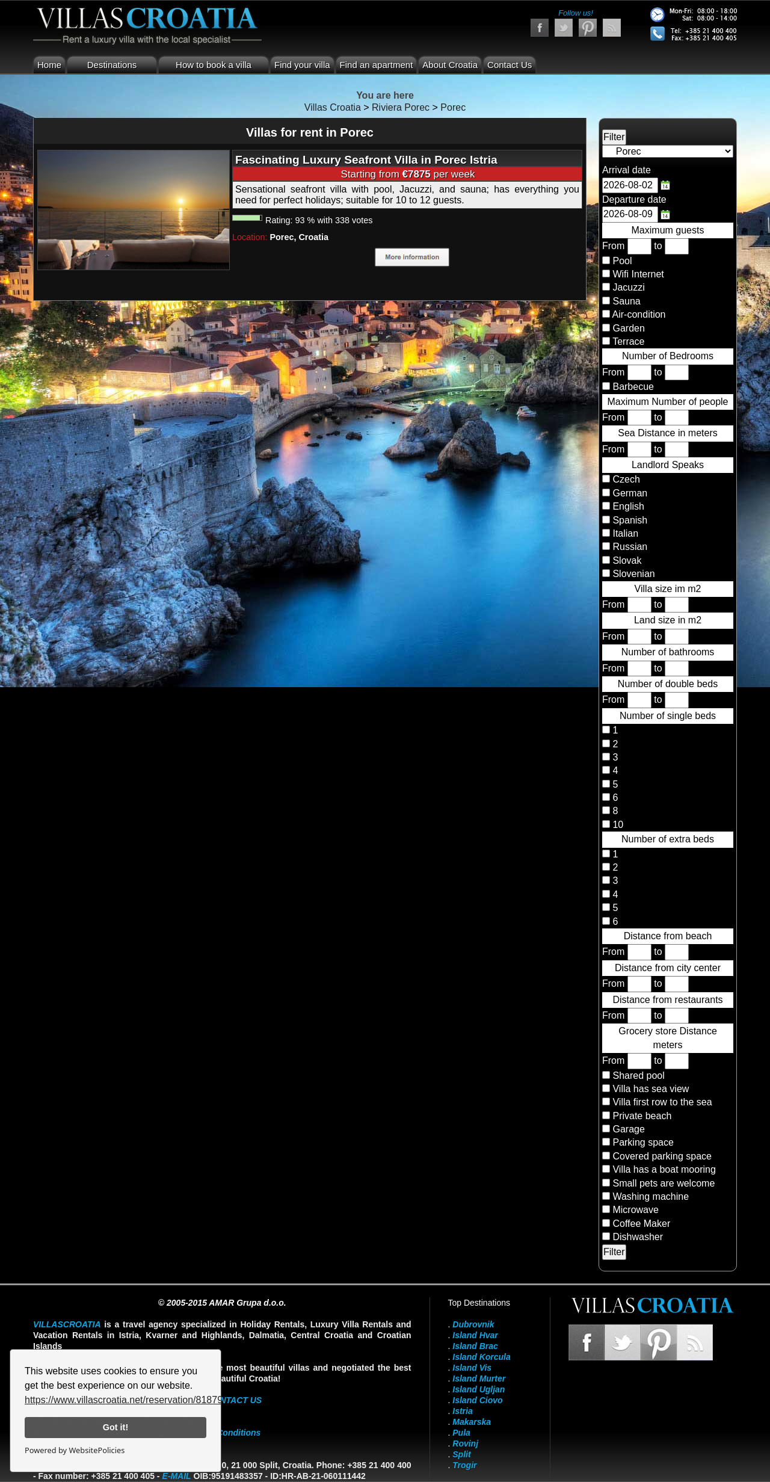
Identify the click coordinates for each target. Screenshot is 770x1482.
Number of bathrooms (668, 652)
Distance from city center (668, 968)
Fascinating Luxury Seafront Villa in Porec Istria (366, 159)
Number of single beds (668, 716)
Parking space (642, 1142)
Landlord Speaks (668, 465)
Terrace (628, 341)
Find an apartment (376, 65)
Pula (461, 1432)
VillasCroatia (67, 1324)
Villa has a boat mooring (663, 1169)
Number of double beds (668, 684)
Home (49, 65)
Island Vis (471, 1367)
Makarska (471, 1422)
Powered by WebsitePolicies (75, 1450)
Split (461, 1454)
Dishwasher (637, 1237)
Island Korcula (481, 1357)
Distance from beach (668, 936)
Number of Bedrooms (667, 356)
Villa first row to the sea (662, 1102)
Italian (624, 533)
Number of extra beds (667, 839)
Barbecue (633, 386)
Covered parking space (662, 1156)
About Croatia (450, 65)
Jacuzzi (628, 287)
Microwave (635, 1210)
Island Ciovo (477, 1400)
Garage (628, 1129)
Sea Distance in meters (667, 433)
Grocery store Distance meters (667, 1037)
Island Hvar (474, 1335)
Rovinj (465, 1443)
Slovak (625, 560)
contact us (234, 1400)
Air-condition (639, 314)
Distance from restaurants (667, 1000)
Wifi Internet (638, 274)
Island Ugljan (478, 1389)
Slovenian (632, 574)
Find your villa (302, 65)
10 (616, 825)
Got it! (115, 1427)
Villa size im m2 (668, 589)
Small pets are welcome (663, 1183)
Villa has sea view (650, 1089)
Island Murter (478, 1378)
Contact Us (509, 65)
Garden (628, 328)
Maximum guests (668, 230)
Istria (462, 1411)
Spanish (628, 520)
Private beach (641, 1116)
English (627, 506)
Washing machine (650, 1196)
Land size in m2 (667, 620)
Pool (622, 261)
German (628, 493)
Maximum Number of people (668, 402)
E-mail (176, 1476)
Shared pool (638, 1075)
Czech (625, 479)
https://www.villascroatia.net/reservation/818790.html (137, 1400)
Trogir (464, 1465)
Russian (628, 547)
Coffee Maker (641, 1223)
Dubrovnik (473, 1324)
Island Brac (474, 1346)
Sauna (626, 301)
